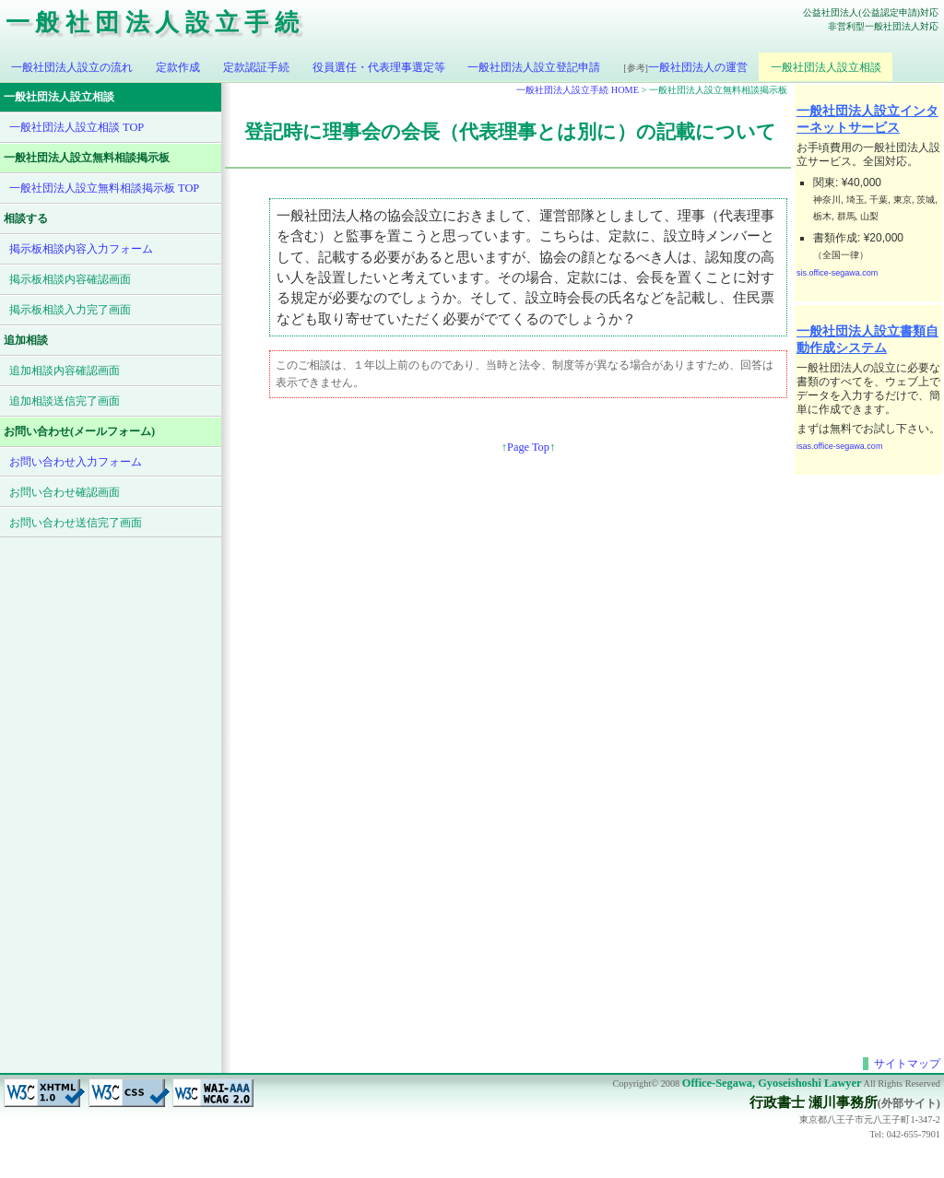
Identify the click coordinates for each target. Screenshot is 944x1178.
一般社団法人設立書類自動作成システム (867, 339)
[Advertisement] (868, 754)
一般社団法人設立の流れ (72, 67)
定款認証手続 (256, 67)
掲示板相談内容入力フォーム (81, 248)
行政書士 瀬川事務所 (813, 1102)
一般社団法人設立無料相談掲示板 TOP (104, 188)
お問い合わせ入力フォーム (75, 461)
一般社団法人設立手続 (155, 22)
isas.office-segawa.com (839, 446)
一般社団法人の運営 (685, 67)
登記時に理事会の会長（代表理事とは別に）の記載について (510, 132)
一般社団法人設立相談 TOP (76, 127)
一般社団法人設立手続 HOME (577, 90)
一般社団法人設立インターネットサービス (867, 119)
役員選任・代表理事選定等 (379, 67)
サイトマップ (907, 1063)
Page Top (528, 447)
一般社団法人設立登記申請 (533, 67)
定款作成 (178, 67)
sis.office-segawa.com (837, 272)
